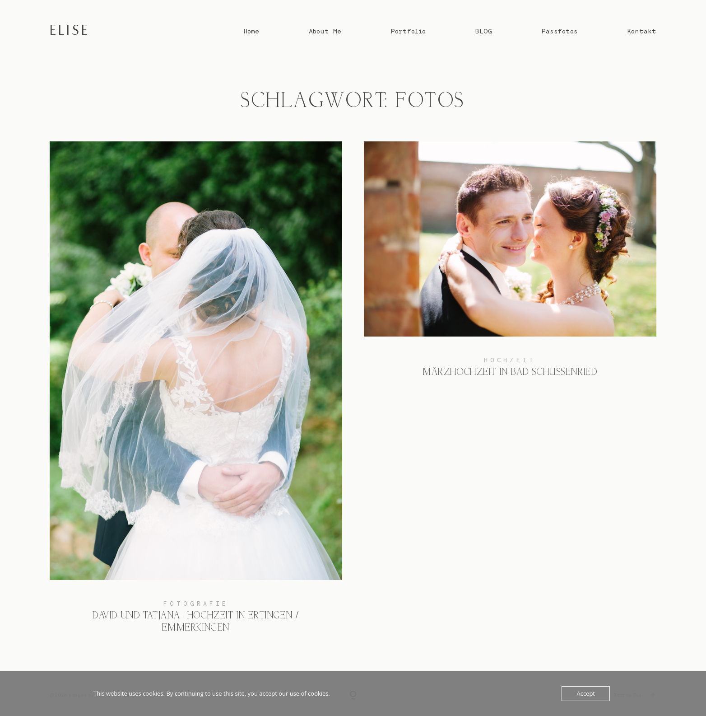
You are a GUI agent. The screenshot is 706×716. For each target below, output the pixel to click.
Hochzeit (510, 360)
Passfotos (560, 31)
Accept (585, 693)
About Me (325, 31)
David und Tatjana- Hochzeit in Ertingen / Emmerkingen (196, 394)
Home (251, 31)
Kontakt (641, 31)
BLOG (483, 31)
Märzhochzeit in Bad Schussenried (510, 266)
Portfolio (408, 31)
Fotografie (195, 603)
